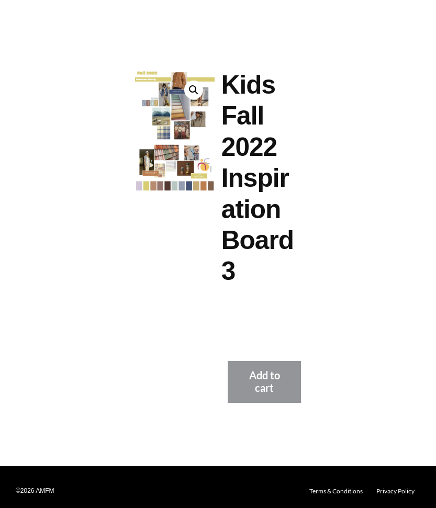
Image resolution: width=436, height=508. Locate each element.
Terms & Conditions (336, 491)
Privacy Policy (395, 491)
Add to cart (264, 381)
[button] (193, 90)
